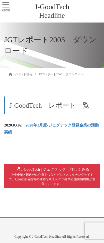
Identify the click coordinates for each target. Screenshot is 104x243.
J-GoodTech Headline (52, 11)
